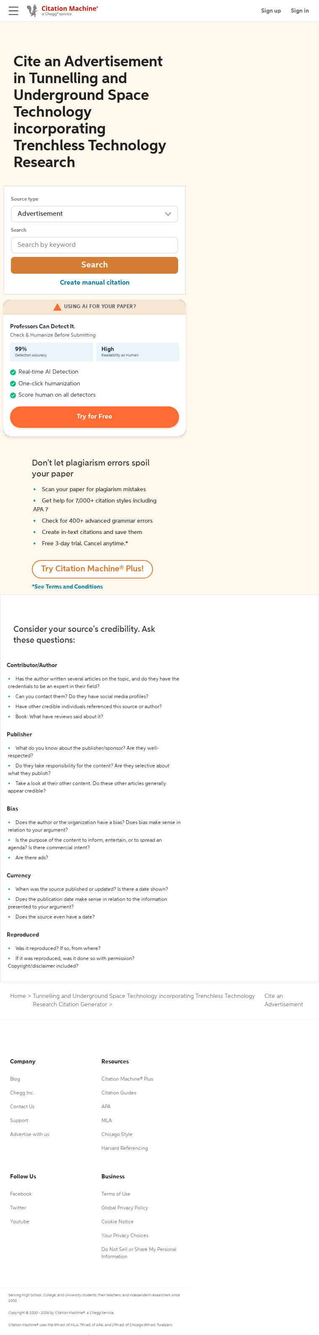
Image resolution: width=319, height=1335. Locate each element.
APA (106, 1107)
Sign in (300, 11)
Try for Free (94, 417)
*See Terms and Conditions (67, 587)
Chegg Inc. (22, 1093)
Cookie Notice (117, 1222)
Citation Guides (118, 1093)
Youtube (19, 1222)
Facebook (21, 1194)
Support (19, 1120)
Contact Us (22, 1107)
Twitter (18, 1208)
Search (18, 230)
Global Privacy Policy (124, 1208)
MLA (106, 1120)
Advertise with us (29, 1134)
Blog (15, 1079)
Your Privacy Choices (124, 1235)
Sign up (271, 11)
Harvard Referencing (124, 1148)
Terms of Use (115, 1194)
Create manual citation (95, 283)
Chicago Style (116, 1134)
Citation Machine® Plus (127, 1079)
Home (18, 996)
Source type (24, 199)
